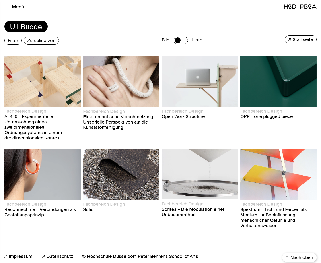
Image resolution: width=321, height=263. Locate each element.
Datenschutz (57, 256)
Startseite (300, 39)
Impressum (18, 256)
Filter (13, 40)
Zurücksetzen (41, 40)
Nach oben (299, 257)
